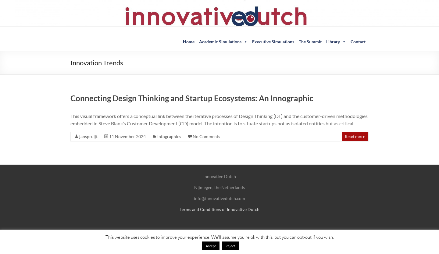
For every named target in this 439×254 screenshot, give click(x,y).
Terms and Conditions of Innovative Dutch (219, 209)
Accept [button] (211, 246)
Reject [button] (230, 246)
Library (336, 41)
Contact (358, 41)
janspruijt (88, 136)
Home (189, 41)
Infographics (169, 136)
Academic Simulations (223, 41)
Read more (355, 136)
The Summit (310, 41)
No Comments (206, 136)
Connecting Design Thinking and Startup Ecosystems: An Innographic (191, 98)
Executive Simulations (273, 41)
